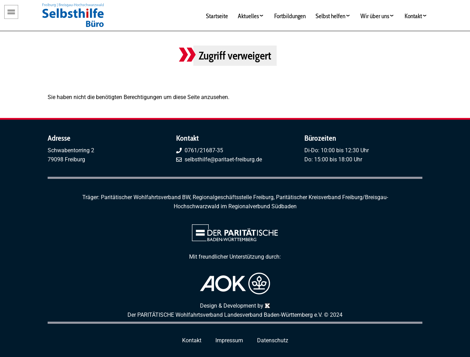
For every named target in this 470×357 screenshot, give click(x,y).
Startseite (217, 16)
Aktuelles (248, 16)
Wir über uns (374, 16)
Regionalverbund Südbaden (262, 206)
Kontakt (413, 16)
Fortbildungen (290, 16)
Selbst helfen (330, 16)
